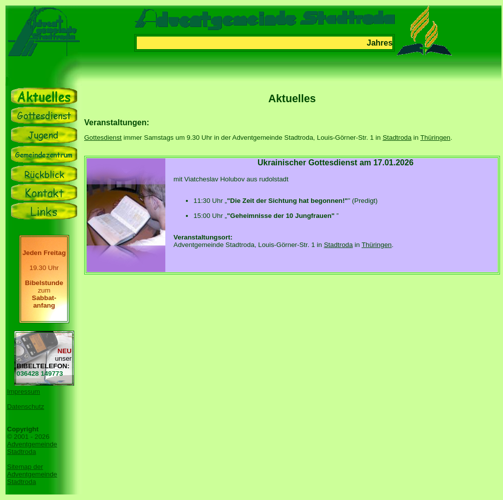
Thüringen (435, 137)
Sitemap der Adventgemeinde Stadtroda (32, 474)
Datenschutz (25, 406)
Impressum (23, 391)
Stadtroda (397, 137)
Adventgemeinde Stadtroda (32, 447)
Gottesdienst (103, 137)
